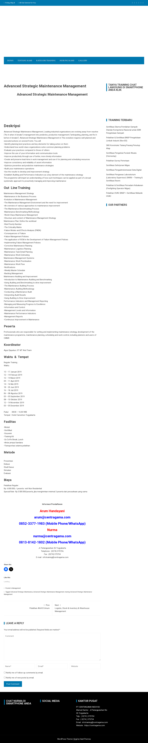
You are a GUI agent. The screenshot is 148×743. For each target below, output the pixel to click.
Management (16, 588)
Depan (10, 61)
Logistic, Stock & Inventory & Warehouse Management (76, 608)
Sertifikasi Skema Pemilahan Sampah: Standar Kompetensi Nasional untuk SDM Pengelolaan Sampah (123, 130)
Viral (75, 739)
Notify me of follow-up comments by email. (24, 673)
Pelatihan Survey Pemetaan (117, 161)
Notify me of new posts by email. (20, 678)
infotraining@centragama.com (55, 557)
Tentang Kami (25, 61)
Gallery (82, 61)
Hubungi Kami (67, 61)
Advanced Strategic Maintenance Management (48, 592)
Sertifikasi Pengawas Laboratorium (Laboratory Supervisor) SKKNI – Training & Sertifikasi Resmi (124, 177)
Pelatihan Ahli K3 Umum (28, 606)
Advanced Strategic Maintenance (22, 592)
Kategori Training (46, 61)
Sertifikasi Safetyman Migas (118, 165)
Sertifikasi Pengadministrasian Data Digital (123, 170)
